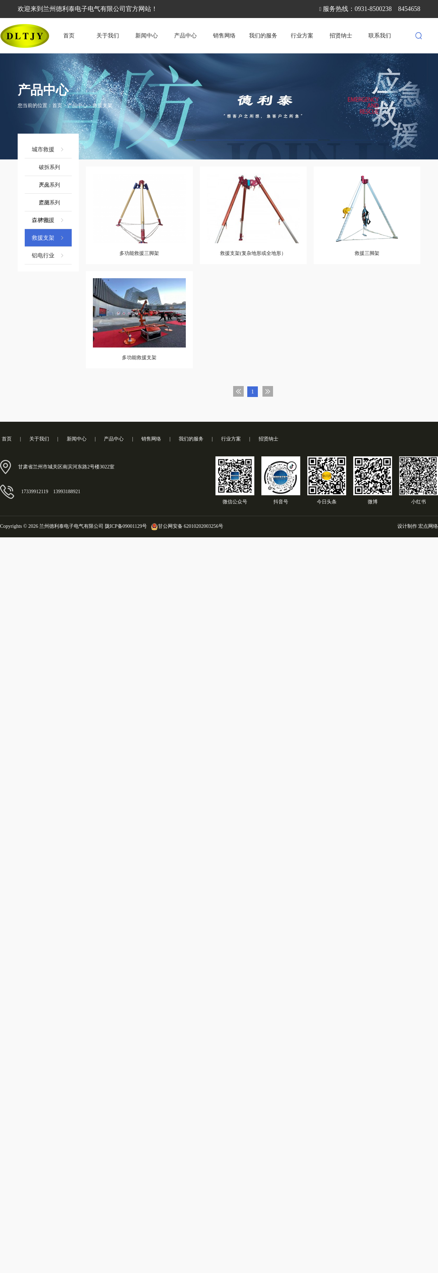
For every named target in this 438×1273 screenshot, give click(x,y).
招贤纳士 (341, 36)
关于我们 (107, 36)
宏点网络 (428, 526)
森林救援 (48, 220)
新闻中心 (146, 36)
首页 (69, 36)
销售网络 (224, 36)
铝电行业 (48, 255)
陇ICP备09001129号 (126, 526)
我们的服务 (263, 36)
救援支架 (102, 105)
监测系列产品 (49, 205)
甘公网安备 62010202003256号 (186, 526)
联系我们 (379, 36)
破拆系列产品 (49, 170)
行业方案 (302, 36)
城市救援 (48, 149)
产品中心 (185, 36)
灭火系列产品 (49, 188)
